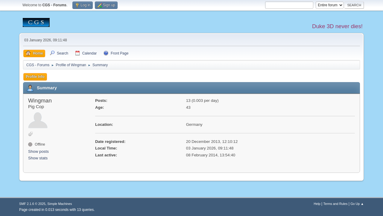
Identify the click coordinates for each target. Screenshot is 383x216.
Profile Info (35, 77)
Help (317, 204)
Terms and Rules (335, 204)
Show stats (38, 158)
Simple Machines (59, 204)
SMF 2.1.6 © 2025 (32, 204)
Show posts (38, 151)
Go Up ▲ (357, 204)
